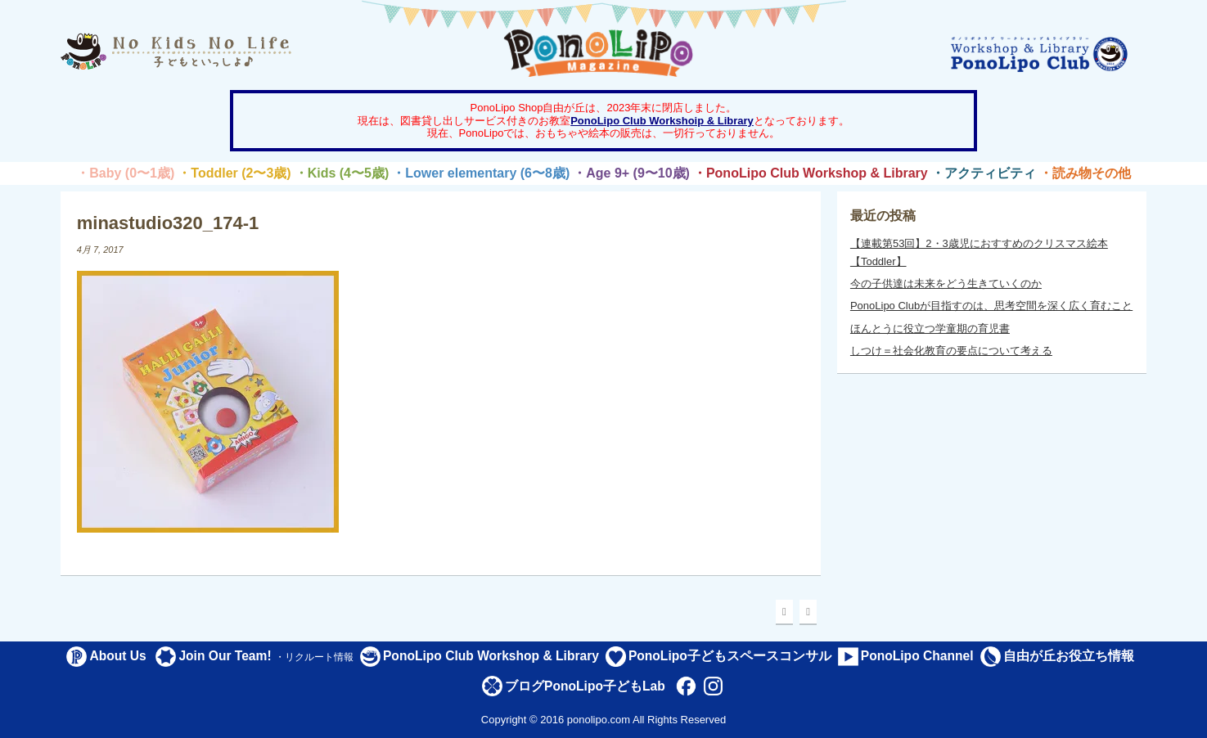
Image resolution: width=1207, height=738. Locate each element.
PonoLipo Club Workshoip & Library (662, 121)
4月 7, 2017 (100, 249)
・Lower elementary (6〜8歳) (481, 173)
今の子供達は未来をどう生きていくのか (946, 283)
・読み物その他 (1085, 173)
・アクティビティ (983, 173)
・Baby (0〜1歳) (125, 173)
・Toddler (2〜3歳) (234, 173)
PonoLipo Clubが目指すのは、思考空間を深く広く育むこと (991, 305)
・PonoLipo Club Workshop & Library (810, 173)
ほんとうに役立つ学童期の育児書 (930, 328)
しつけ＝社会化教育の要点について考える (951, 350)
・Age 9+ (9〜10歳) (631, 173)
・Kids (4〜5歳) (342, 173)
